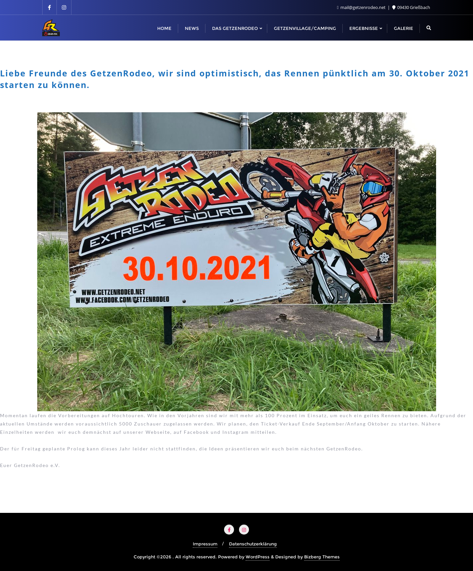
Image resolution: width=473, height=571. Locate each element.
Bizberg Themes (322, 556)
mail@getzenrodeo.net (362, 7)
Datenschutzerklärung (253, 543)
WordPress (258, 556)
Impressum (205, 543)
